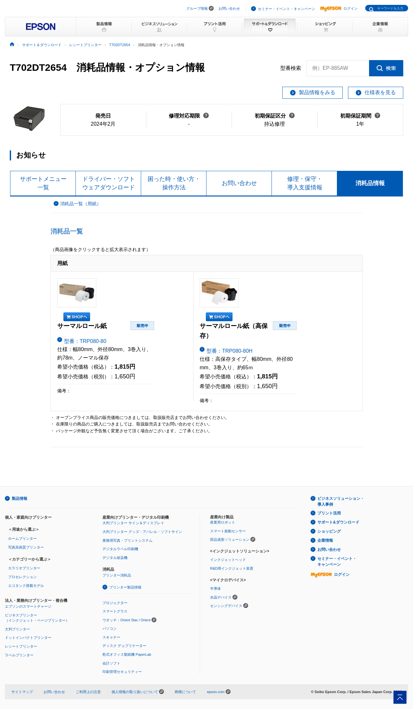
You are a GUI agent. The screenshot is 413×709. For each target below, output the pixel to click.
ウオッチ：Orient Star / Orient (126, 620)
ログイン (339, 8)
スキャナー (111, 637)
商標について (185, 692)
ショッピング (329, 531)
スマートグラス (114, 611)
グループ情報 (197, 8)
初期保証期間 (360, 116)
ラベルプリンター (19, 655)
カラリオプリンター (24, 568)
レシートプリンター (21, 646)
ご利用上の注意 (88, 692)
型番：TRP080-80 (85, 341)
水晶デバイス (221, 597)
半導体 (215, 588)
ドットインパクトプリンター (28, 637)
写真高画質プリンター (26, 547)
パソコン (109, 628)
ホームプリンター (22, 538)
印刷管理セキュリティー (122, 672)
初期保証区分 (275, 116)
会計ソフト (111, 663)
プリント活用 (329, 513)
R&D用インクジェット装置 (231, 568)
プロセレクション (22, 577)
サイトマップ (22, 692)
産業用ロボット (222, 522)
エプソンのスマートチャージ (28, 606)
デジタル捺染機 (114, 558)
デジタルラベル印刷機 (120, 549)
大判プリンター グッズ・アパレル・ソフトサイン (142, 532)
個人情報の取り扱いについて (138, 692)
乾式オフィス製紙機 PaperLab (126, 654)
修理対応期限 (189, 116)
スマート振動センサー (228, 531)
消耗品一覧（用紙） (80, 203)
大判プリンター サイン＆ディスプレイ (133, 523)
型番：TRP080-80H (229, 351)
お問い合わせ (229, 8)
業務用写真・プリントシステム (127, 540)
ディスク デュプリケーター (124, 646)
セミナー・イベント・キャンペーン (286, 9)
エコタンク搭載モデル (26, 586)
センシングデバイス (226, 606)
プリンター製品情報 (125, 587)
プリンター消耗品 (116, 575)
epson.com (215, 692)
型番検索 (290, 68)
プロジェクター (114, 603)
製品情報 (19, 498)
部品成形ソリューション (229, 539)
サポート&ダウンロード (338, 522)
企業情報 (325, 540)
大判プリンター (17, 629)
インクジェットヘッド (228, 560)
